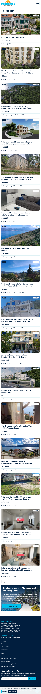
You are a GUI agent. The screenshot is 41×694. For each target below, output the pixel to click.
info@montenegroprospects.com (10, 637)
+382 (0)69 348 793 (12, 632)
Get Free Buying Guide (11, 606)
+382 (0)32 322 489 (13, 628)
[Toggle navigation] (38, 3)
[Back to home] (8, 3)
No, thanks (12, 691)
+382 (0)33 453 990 (14, 630)
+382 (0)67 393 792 (10, 623)
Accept (4, 691)
